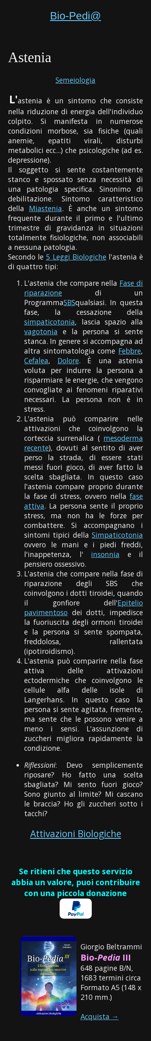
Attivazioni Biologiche (75, 833)
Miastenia (45, 208)
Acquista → (100, 1016)
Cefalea (36, 360)
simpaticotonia (49, 322)
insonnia (105, 554)
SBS (69, 302)
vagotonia (41, 331)
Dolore (68, 360)
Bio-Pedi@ (75, 16)
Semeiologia (75, 80)
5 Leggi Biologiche (76, 257)
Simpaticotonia (117, 535)
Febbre (129, 351)
